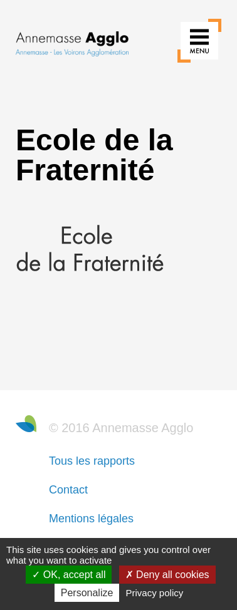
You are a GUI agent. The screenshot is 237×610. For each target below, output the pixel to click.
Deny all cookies (167, 574)
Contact (68, 489)
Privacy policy (155, 592)
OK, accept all (68, 574)
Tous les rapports (92, 461)
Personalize (87, 592)
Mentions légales (91, 518)
